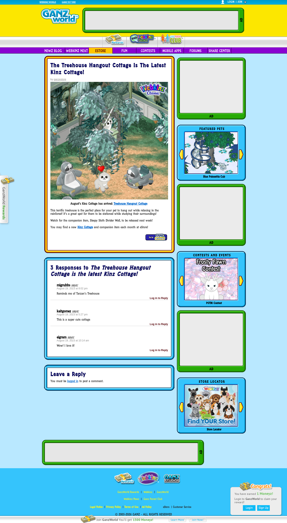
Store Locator (214, 429)
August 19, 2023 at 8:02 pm (72, 288)
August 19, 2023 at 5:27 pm (72, 314)
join (240, 2)
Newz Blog (53, 51)
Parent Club (171, 39)
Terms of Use (131, 507)
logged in (72, 381)
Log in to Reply (159, 298)
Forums (195, 51)
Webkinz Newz (142, 39)
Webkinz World (47, 2)
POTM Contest (214, 303)
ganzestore (60, 79)
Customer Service (182, 507)
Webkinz (148, 492)
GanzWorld (163, 492)
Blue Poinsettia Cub (214, 176)
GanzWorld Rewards (128, 492)
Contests (148, 51)
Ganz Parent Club (153, 499)
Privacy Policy (113, 507)
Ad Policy (146, 507)
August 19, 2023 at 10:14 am (73, 340)
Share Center (219, 51)
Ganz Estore (69, 2)
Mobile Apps (171, 51)
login (231, 2)
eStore (100, 51)
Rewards (115, 40)
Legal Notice (96, 507)
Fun (124, 51)
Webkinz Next (77, 51)
